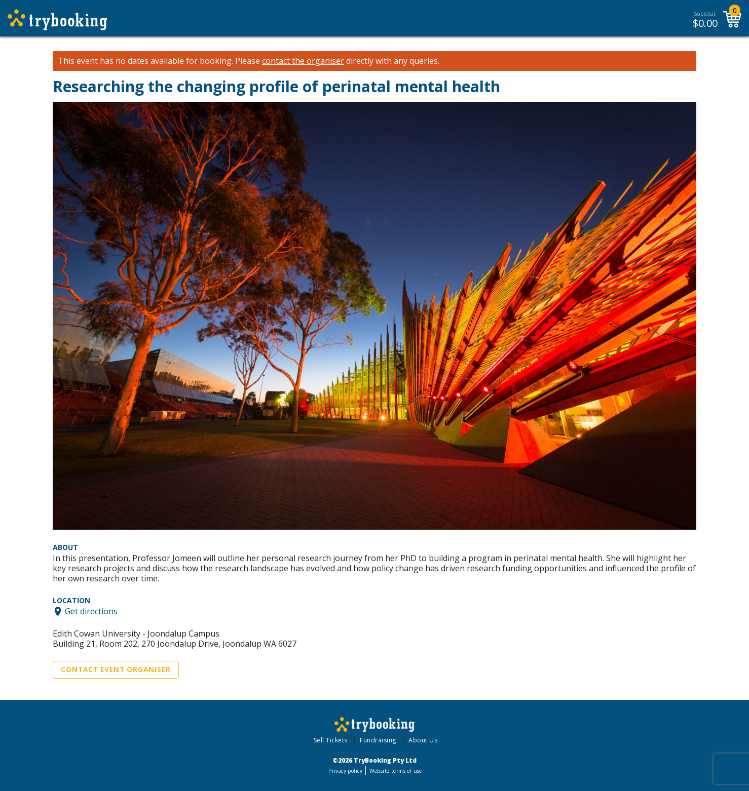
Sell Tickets (331, 740)
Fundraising (378, 740)
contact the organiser (303, 61)
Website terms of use (395, 770)
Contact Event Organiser (116, 669)
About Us (422, 740)
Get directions (91, 611)
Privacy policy (345, 770)
